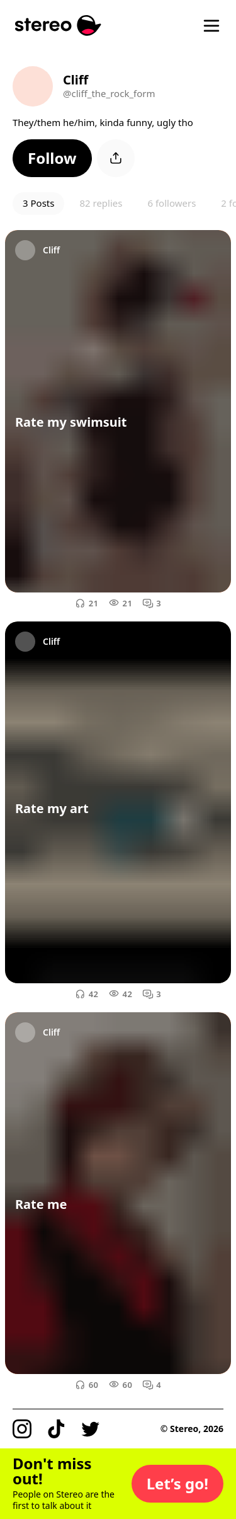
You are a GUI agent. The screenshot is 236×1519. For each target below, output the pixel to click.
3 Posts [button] (38, 203)
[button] (52, 158)
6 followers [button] (171, 203)
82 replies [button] (100, 203)
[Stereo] (58, 25)
